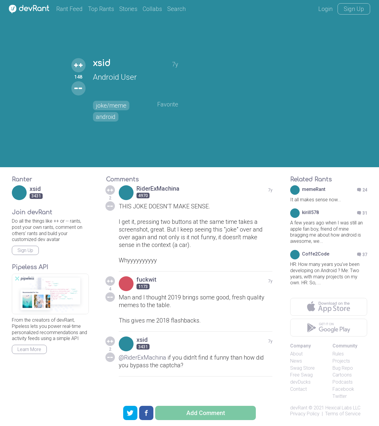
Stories (128, 8)
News (296, 361)
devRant (298, 408)
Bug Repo (343, 368)
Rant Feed (69, 8)
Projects (341, 361)
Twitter (340, 396)
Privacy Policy (304, 414)
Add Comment (205, 413)
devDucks (300, 382)
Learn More (29, 349)
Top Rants (101, 8)
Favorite (167, 104)
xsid (101, 63)
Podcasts (343, 382)
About (296, 354)
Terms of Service (343, 414)
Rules (338, 354)
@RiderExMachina (142, 357)
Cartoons (342, 375)
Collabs (152, 8)
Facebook (343, 389)
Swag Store (302, 368)
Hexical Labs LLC (342, 408)
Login (325, 8)
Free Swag (301, 375)
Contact (298, 389)
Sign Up (354, 8)
